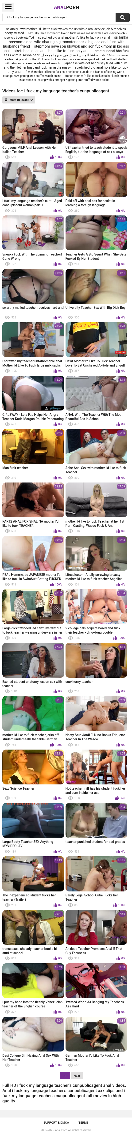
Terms (83, 1122)
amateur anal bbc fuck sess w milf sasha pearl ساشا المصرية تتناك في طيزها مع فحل (66, 53)
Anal (66, 7)
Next (77, 1075)
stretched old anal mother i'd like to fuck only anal (74, 37)
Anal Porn (61, 1130)
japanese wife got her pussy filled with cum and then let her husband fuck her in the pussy (65, 65)
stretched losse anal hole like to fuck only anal (52, 51)
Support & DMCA (56, 1122)
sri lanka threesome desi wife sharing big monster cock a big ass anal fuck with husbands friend (65, 42)
